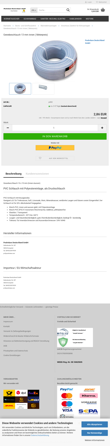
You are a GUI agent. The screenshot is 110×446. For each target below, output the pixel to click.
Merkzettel (101, 2)
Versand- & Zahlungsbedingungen (17, 331)
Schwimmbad (30, 19)
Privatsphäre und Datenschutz (15, 351)
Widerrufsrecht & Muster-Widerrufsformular (21, 336)
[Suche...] (33, 10)
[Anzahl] (55, 128)
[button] (7, 128)
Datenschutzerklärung (40, 435)
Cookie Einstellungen (11, 355)
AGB (5, 346)
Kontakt (6, 326)
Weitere (89, 19)
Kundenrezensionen (37, 173)
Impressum (8, 321)
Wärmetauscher (11, 19)
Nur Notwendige (94, 433)
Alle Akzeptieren (94, 424)
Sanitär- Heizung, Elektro (53, 19)
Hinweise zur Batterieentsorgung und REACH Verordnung (26, 341)
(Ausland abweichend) (68, 106)
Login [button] (88, 2)
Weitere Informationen (95, 440)
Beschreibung (13, 173)
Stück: (6, 122)
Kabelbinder (75, 19)
